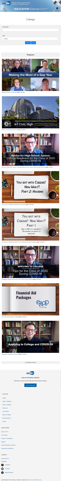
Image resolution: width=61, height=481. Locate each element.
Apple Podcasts (9, 472)
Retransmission (6, 418)
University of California (7, 448)
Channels (4, 408)
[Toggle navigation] (56, 3)
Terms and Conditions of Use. (35, 479)
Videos (4, 398)
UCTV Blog (4, 435)
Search (4, 421)
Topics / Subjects (6, 401)
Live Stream (5, 411)
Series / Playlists (6, 404)
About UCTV (4, 431)
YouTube (7, 468)
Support (3, 441)
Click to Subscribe (30, 385)
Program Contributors (7, 438)
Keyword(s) (5, 27)
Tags (3, 35)
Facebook (7, 464)
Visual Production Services (8, 445)
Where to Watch (6, 414)
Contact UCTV (5, 458)
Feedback (3, 461)
